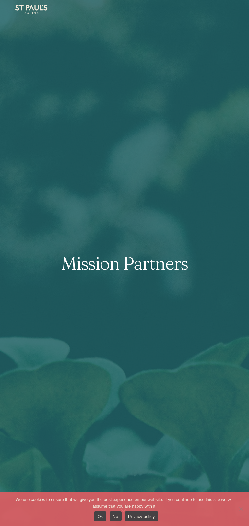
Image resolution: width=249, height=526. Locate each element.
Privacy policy (141, 516)
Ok (100, 516)
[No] (241, 509)
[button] (230, 9)
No (115, 516)
